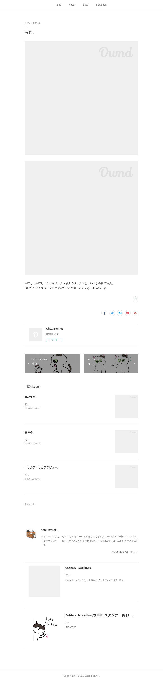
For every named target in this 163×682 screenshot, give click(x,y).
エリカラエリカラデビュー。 (42, 467)
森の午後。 (31, 397)
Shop (85, 5)
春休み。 (30, 432)
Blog (58, 5)
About (72, 5)
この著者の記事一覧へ (125, 552)
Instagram (101, 5)
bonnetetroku (49, 530)
